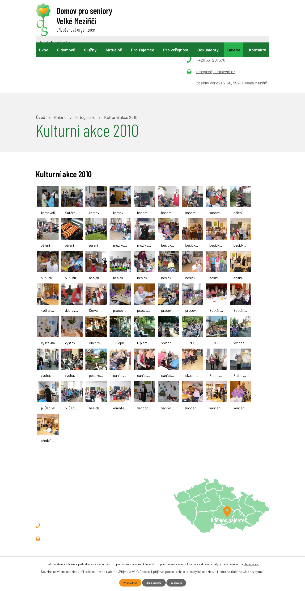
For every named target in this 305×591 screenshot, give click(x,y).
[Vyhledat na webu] (149, 18)
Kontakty (257, 49)
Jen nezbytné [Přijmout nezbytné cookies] (154, 582)
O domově (66, 49)
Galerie (234, 49)
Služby (90, 49)
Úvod (43, 49)
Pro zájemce (142, 49)
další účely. (251, 563)
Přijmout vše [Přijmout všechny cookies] (128, 582)
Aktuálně (113, 49)
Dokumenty (208, 49)
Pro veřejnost (176, 49)
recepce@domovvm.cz (73, 487)
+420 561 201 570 (68, 475)
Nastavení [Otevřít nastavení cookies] (178, 582)
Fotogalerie (85, 66)
